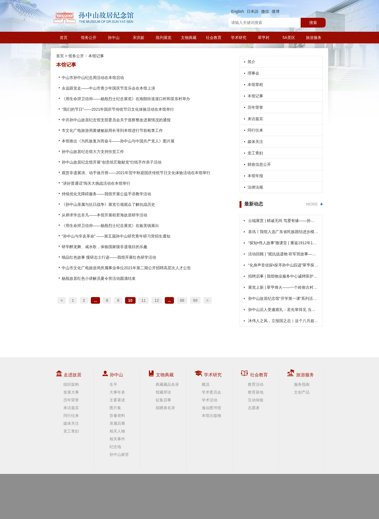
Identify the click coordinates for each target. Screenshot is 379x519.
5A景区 (288, 37)
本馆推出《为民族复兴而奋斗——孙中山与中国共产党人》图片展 (118, 141)
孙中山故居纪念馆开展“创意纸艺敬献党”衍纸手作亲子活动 (111, 162)
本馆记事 (96, 56)
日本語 (252, 11)
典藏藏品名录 (167, 384)
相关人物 (117, 431)
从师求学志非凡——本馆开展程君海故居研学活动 (104, 215)
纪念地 (115, 446)
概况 (206, 384)
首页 (64, 37)
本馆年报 (255, 176)
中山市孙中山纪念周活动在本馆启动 (93, 77)
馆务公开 (88, 37)
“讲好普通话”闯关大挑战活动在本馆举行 (96, 183)
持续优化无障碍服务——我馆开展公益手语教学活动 (106, 194)
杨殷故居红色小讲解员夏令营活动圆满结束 (99, 278)
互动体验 (255, 400)
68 (182, 300)
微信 (265, 11)
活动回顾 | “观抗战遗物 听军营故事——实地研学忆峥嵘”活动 (283, 254)
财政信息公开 (259, 164)
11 (143, 300)
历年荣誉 (255, 107)
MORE (312, 204)
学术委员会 (211, 392)
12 (156, 300)
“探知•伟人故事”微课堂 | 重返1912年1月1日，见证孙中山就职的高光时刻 (283, 243)
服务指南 (302, 384)
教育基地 (255, 392)
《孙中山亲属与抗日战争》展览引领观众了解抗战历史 (108, 204)
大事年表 (117, 392)
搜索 (313, 22)
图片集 (115, 408)
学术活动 (209, 400)
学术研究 (238, 37)
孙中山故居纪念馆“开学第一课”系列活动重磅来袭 (283, 298)
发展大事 (71, 392)
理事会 (253, 73)
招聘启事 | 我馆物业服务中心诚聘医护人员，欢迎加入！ (283, 276)
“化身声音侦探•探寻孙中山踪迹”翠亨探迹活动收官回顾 (283, 265)
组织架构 (71, 384)
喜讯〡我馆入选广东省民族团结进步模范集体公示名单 (283, 231)
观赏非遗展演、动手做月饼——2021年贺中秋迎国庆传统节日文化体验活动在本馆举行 (136, 172)
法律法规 (255, 187)
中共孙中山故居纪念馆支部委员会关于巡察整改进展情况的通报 (116, 120)
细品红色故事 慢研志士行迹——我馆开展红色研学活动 (109, 257)
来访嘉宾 (255, 119)
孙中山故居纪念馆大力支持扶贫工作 (93, 151)
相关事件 (117, 439)
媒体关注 (255, 141)
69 (195, 300)
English (237, 11)
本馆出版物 (211, 415)
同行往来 (255, 130)
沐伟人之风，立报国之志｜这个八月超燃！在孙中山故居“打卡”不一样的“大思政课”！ (283, 320)
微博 (276, 11)
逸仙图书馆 (211, 408)
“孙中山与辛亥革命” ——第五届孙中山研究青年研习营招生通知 (116, 236)
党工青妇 (255, 153)
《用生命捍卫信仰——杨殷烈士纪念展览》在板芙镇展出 (110, 225)
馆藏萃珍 (163, 392)
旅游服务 (313, 37)
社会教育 (213, 37)
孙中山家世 (119, 454)
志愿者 (254, 408)
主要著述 (117, 400)
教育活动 (255, 384)
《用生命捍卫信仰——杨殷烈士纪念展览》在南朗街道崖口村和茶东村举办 (126, 99)
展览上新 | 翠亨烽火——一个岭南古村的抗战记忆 (283, 287)
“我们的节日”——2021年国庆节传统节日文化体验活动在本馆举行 (118, 109)
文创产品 (302, 392)
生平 (113, 384)
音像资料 (117, 415)
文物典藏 (188, 37)
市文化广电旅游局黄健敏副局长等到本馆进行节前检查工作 (112, 130)
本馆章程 (255, 84)
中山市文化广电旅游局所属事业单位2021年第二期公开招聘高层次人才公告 (126, 268)
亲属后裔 (117, 423)
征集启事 (163, 400)
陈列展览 (163, 37)
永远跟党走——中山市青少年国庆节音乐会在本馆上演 (108, 88)
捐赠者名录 (165, 408)
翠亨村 (264, 37)
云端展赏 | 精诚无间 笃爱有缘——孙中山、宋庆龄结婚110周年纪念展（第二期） (283, 220)
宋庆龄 (138, 37)
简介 (251, 62)
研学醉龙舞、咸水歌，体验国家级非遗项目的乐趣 (104, 246)
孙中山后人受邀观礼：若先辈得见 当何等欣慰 (283, 309)
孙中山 (113, 37)
